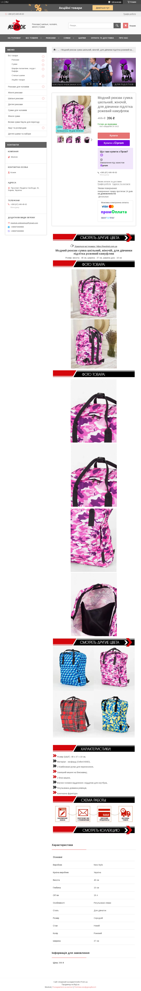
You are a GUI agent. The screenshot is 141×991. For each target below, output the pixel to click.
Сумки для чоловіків (17, 110)
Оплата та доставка (102, 38)
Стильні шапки (18, 75)
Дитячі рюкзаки (15, 104)
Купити (114, 135)
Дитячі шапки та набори (19, 134)
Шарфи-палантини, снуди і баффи (24, 69)
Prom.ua (84, 982)
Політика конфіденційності (85, 987)
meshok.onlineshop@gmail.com (24, 223)
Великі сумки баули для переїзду (24, 122)
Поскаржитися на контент (62, 987)
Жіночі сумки (14, 116)
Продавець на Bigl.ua (70, 985)
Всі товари (32, 38)
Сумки (67, 38)
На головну (14, 38)
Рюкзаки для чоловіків (18, 87)
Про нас (123, 38)
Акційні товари (18, 80)
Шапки (82, 38)
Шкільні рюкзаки (15, 98)
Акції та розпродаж (17, 128)
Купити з (114, 143)
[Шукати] (117, 25)
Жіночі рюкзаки (15, 92)
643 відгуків (116, 2)
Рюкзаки (51, 38)
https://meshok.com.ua (106, 246)
